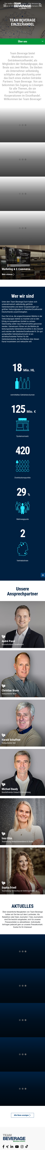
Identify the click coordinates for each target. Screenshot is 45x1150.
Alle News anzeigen (22, 1115)
